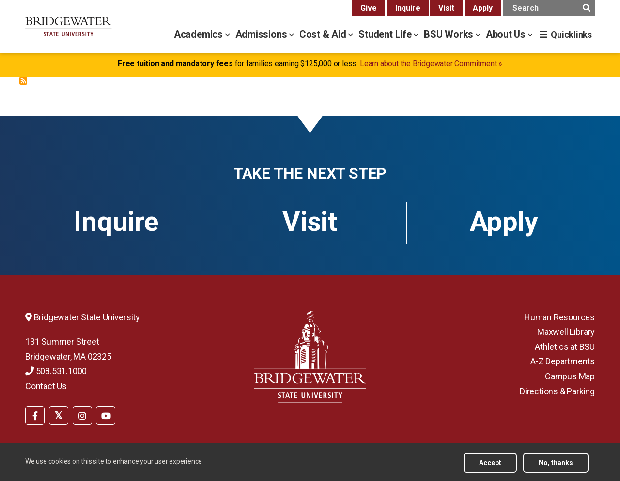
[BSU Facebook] (35, 415)
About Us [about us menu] (507, 34)
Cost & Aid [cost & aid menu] (324, 34)
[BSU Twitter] (58, 415)
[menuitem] (35, 415)
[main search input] (549, 8)
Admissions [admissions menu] (262, 34)
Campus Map (570, 376)
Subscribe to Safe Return (23, 81)
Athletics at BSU (565, 347)
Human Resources (559, 317)
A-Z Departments (562, 361)
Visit (446, 8)
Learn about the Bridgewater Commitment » (431, 63)
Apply (483, 8)
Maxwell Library (566, 332)
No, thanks (556, 462)
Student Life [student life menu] (386, 34)
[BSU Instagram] (82, 415)
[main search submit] (586, 8)
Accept (490, 462)
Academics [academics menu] (199, 34)
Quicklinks (571, 35)
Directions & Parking (557, 391)
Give (368, 8)
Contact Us (46, 386)
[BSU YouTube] (105, 415)
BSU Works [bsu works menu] (450, 34)
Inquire (407, 8)
